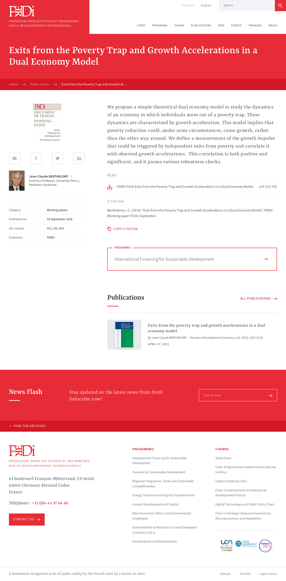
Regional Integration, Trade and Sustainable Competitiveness (163, 484)
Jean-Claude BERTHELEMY (169, 338)
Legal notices (268, 574)
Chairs (179, 25)
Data (221, 25)
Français (188, 5)
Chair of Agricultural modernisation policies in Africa (245, 470)
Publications (201, 25)
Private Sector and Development (154, 541)
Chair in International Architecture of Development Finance (240, 493)
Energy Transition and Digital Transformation (163, 495)
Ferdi (141, 25)
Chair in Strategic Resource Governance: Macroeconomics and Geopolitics (243, 516)
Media (273, 25)
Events (236, 25)
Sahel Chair (223, 458)
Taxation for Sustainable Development (158, 472)
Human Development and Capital (155, 504)
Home (13, 84)
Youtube (245, 574)
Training (255, 25)
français (225, 574)
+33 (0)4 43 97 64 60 (50, 503)
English (206, 5)
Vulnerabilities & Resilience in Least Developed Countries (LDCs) (164, 530)
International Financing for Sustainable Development (191, 259)
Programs (160, 25)
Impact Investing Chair (231, 481)
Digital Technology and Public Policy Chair (244, 504)
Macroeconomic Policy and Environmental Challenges (161, 516)
